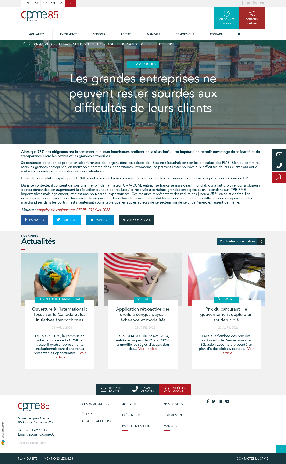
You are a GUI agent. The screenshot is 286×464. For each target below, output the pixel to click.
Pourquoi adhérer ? (96, 421)
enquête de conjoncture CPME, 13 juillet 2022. (74, 210)
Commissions (185, 34)
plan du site (27, 458)
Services (99, 34)
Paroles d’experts (136, 426)
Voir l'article (147, 349)
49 (45, 3)
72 (61, 3)
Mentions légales (58, 458)
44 (36, 3)
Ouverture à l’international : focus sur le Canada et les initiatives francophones (59, 314)
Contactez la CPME (252, 458)
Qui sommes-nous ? (95, 404)
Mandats (153, 34)
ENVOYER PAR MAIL (136, 219)
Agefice (126, 34)
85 (70, 3)
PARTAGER (34, 220)
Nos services (173, 404)
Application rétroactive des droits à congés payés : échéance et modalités (143, 314)
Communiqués (42, 44)
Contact (216, 34)
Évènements (68, 34)
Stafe (42, 442)
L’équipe (87, 413)
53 (53, 3)
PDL (26, 3)
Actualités (36, 34)
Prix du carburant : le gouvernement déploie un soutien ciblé (226, 314)
